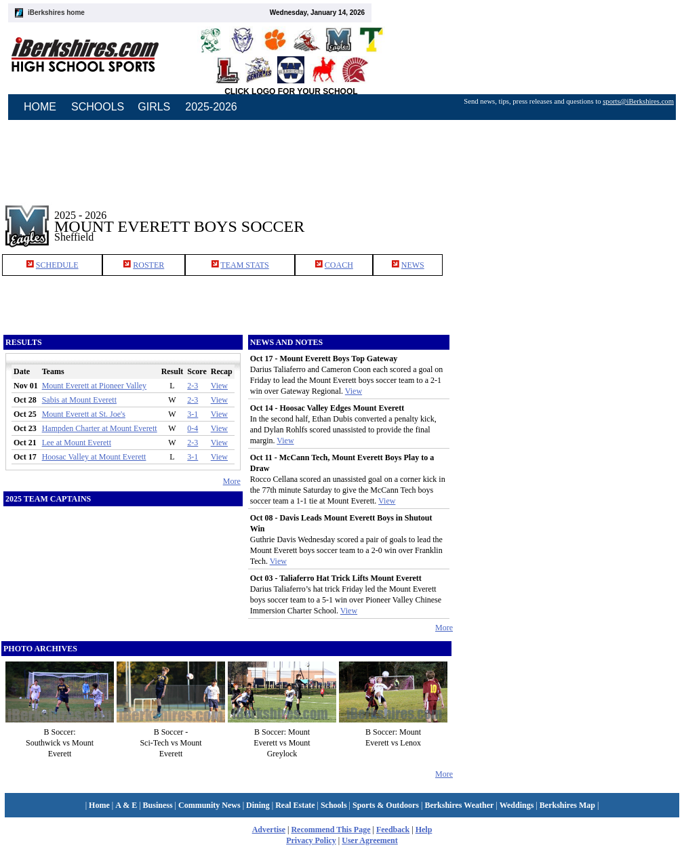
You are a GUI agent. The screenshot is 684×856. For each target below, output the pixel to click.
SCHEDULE (57, 265)
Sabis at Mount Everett (79, 400)
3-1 (192, 414)
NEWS (412, 265)
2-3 (192, 385)
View (219, 385)
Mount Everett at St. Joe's (83, 414)
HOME (40, 107)
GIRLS (154, 107)
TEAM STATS (244, 265)
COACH (339, 265)
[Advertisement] (568, 216)
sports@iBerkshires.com (638, 101)
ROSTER (148, 265)
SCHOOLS (97, 107)
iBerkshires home (56, 12)
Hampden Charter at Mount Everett (99, 428)
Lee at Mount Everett (76, 442)
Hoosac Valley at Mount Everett (94, 457)
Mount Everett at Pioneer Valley (94, 385)
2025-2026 (211, 107)
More (232, 481)
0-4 (192, 428)
